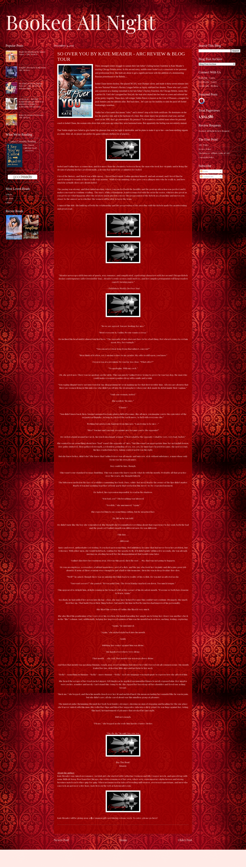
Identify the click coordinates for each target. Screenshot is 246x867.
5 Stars (9, 202)
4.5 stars (9, 198)
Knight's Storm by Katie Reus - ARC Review (33, 68)
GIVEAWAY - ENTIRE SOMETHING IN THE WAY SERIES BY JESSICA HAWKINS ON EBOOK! (31, 103)
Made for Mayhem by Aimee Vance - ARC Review (32, 53)
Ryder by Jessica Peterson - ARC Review (31, 116)
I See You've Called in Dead (29, 146)
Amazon (122, 766)
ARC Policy (204, 144)
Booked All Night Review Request (214, 131)
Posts (204, 171)
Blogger (145, 860)
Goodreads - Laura (208, 81)
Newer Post (61, 840)
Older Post (185, 840)
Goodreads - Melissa (208, 85)
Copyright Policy (206, 157)
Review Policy (205, 149)
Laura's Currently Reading (22, 141)
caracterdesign (121, 860)
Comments (206, 176)
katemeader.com (122, 785)
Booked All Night (80, 21)
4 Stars (9, 194)
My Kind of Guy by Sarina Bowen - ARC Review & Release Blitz (30, 86)
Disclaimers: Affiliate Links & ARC (214, 153)
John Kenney (29, 150)
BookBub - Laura (207, 77)
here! (154, 817)
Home (124, 840)
